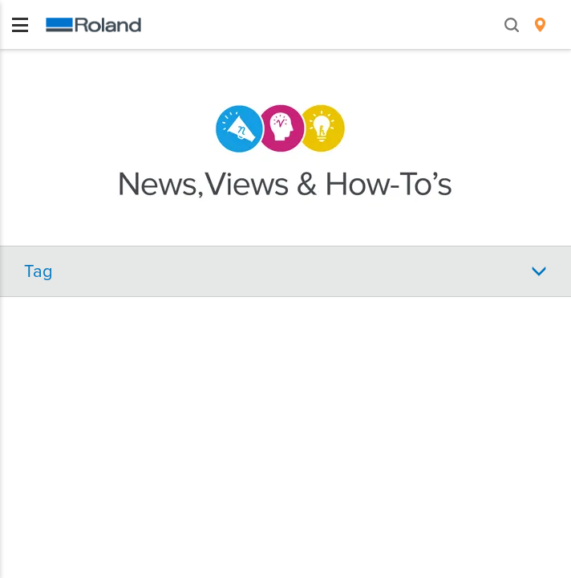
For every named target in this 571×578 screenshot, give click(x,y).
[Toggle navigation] (20, 25)
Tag (38, 271)
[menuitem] (540, 25)
